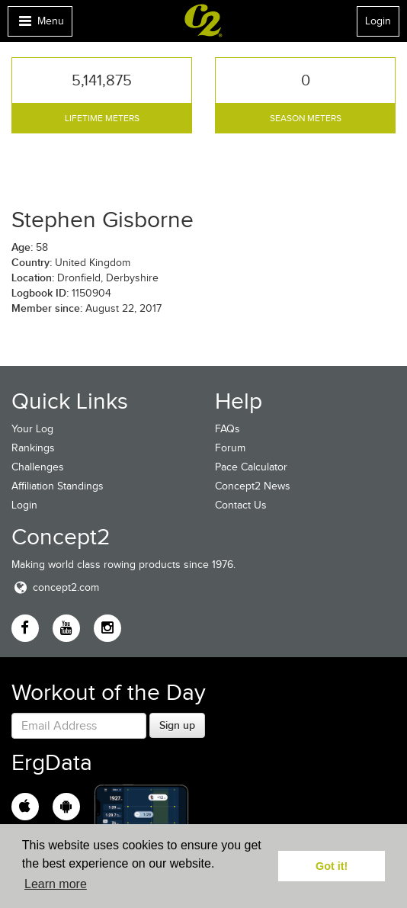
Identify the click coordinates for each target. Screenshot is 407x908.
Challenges (37, 467)
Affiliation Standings (57, 486)
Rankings (33, 448)
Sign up (177, 725)
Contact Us (241, 505)
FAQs (227, 429)
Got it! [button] (332, 866)
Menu (39, 25)
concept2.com (55, 587)
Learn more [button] (55, 884)
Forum (230, 448)
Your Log (32, 429)
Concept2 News (252, 486)
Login (378, 21)
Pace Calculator (251, 467)
